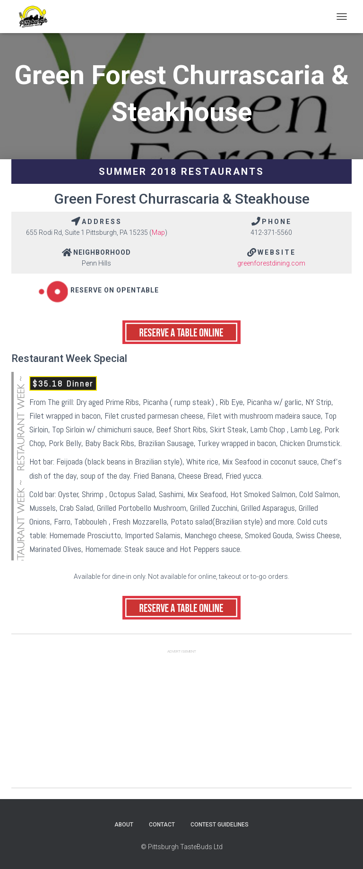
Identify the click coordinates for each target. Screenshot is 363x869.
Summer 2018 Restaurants (181, 171)
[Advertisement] (181, 721)
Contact (162, 824)
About (123, 824)
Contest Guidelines (219, 824)
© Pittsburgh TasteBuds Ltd (182, 847)
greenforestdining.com (271, 263)
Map (158, 232)
